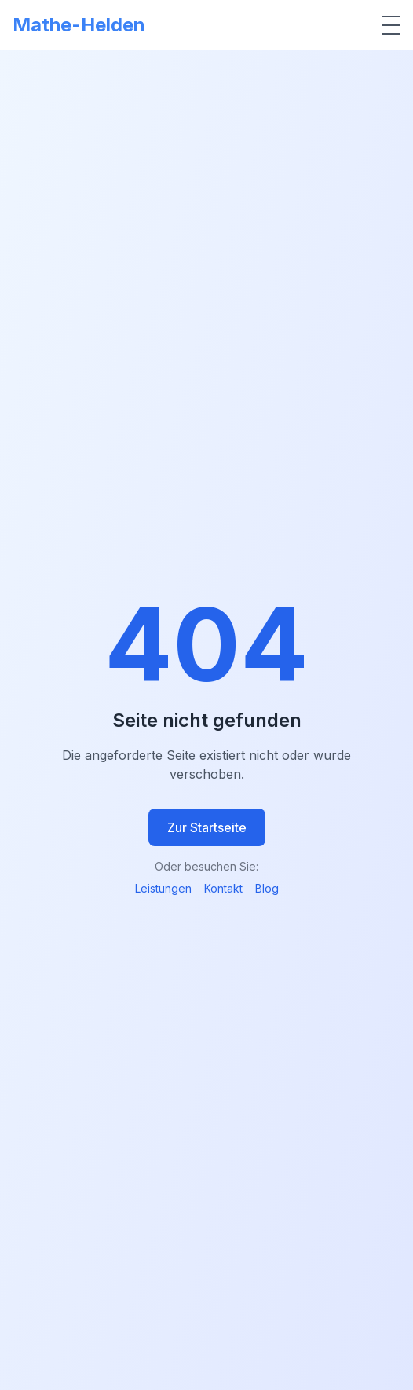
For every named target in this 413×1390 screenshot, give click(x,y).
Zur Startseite (207, 827)
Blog (267, 888)
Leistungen (163, 888)
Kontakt (223, 888)
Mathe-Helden (79, 24)
